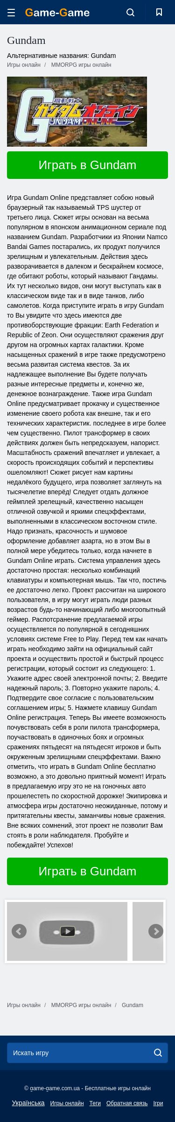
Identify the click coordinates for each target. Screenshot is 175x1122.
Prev (19, 931)
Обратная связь (126, 1103)
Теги (95, 1103)
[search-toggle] (130, 12)
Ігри (158, 1103)
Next (155, 931)
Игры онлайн (67, 1103)
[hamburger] (11, 12)
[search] (158, 1053)
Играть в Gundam (88, 165)
